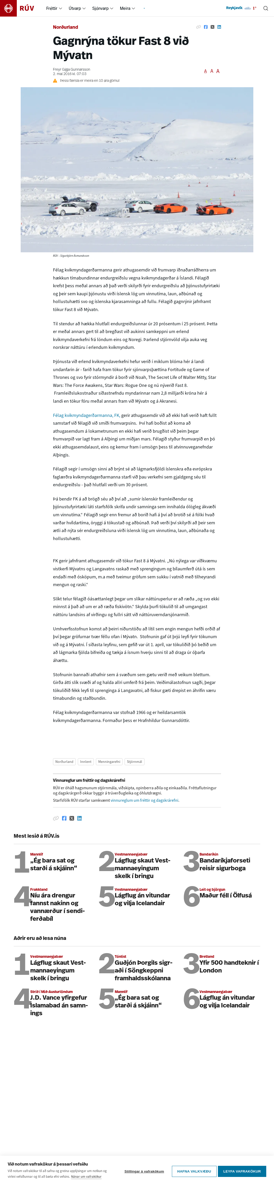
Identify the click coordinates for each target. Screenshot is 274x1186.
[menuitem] (60, 8)
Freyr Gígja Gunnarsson (71, 70)
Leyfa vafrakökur (242, 1171)
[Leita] (266, 8)
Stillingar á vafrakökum (143, 1171)
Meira (125, 8)
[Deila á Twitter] (212, 27)
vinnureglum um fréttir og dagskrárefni (144, 800)
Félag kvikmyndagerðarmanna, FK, (86, 415)
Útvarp (75, 8)
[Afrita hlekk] (198, 27)
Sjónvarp (100, 8)
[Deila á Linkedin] (219, 27)
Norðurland (65, 27)
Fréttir (51, 8)
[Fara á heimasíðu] (21, 8)
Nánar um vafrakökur (86, 1176)
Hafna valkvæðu (193, 1171)
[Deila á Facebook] (206, 27)
